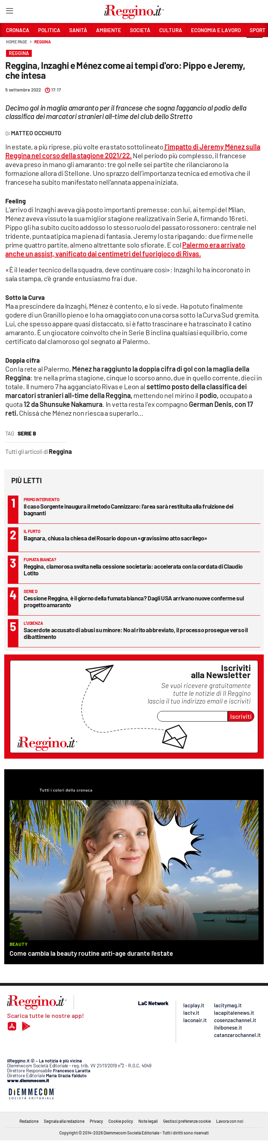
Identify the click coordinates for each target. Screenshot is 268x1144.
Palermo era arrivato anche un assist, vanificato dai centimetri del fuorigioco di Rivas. (125, 249)
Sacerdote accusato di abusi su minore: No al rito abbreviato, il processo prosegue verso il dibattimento (136, 633)
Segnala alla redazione (64, 1121)
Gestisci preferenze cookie (187, 1121)
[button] (254, 45)
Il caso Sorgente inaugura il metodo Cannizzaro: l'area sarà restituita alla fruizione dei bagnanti (128, 509)
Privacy (96, 1121)
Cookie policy (120, 1121)
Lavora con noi (229, 1121)
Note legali (148, 1121)
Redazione (28, 1121)
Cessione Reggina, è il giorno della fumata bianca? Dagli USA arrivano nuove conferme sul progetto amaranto (134, 601)
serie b (27, 433)
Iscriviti (241, 716)
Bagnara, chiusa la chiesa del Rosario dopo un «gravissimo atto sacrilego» (115, 537)
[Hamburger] (9, 12)
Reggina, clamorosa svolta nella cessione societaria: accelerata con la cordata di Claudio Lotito (133, 569)
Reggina (42, 41)
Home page (16, 41)
